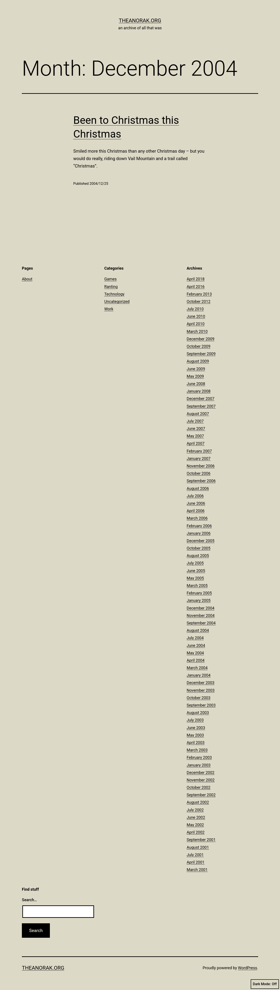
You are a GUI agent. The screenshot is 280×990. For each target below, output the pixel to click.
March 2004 (197, 667)
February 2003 (199, 757)
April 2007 (196, 443)
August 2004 (198, 630)
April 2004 (196, 660)
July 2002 (195, 810)
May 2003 (195, 735)
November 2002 (201, 780)
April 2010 (196, 323)
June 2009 (196, 369)
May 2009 (195, 376)
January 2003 (198, 765)
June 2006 (196, 503)
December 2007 (200, 398)
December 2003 (200, 682)
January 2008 (198, 391)
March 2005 (197, 585)
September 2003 (201, 705)
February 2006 (199, 526)
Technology (114, 294)
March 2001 (197, 869)
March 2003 (197, 750)
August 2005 (198, 555)
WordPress (247, 968)
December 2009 (200, 339)
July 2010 (195, 309)
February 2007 (199, 451)
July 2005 (195, 563)
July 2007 (195, 421)
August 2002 (198, 802)
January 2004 (198, 675)
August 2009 (198, 361)
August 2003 (198, 712)
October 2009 (198, 346)
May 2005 (195, 578)
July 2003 (195, 720)
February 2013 (199, 294)
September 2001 (201, 839)
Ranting (111, 286)
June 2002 (196, 817)
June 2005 (196, 570)
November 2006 (201, 466)
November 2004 (201, 615)
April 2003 (196, 742)
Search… (29, 899)
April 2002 (196, 832)
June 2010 (196, 316)
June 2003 (196, 727)
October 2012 (198, 301)
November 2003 (201, 690)
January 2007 (198, 458)
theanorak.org (140, 20)
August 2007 (198, 413)
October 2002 (198, 787)
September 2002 (201, 795)
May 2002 (195, 824)
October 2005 (198, 548)
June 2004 (196, 645)
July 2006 (195, 496)
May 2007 (195, 436)
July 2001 (195, 854)
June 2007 (196, 428)
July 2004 (195, 638)
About (27, 279)
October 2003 (198, 697)
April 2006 (196, 510)
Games (110, 279)
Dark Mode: (265, 984)
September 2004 (201, 623)
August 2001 (198, 847)
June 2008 (196, 383)
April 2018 (196, 279)
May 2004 (195, 653)
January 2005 (198, 600)
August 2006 (198, 488)
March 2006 (197, 518)
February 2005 (199, 593)
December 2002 (200, 772)
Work (108, 309)
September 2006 (201, 480)
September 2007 (201, 406)
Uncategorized (117, 301)
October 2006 (198, 473)
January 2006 (198, 533)
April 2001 (196, 862)
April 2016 (196, 286)
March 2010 (197, 331)
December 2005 (200, 540)
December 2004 (200, 608)
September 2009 (201, 353)
